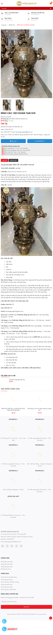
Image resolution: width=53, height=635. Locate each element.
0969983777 (39, 141)
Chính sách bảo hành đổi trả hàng (10, 594)
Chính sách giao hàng (6, 592)
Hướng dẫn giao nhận (7, 579)
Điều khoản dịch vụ (6, 581)
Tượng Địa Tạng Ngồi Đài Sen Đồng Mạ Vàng (21, 379)
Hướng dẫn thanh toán (7, 576)
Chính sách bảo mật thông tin (8, 602)
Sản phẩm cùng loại (10, 388)
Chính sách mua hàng (6, 599)
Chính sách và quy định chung (9, 589)
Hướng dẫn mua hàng (6, 574)
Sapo (45, 626)
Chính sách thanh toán (6, 597)
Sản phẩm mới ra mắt (8, 375)
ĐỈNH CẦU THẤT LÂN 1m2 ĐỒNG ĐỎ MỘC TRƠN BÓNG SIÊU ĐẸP (13, 422)
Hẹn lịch (13, 141)
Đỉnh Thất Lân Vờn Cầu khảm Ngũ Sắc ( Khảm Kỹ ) (40, 422)
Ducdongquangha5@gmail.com (13, 554)
